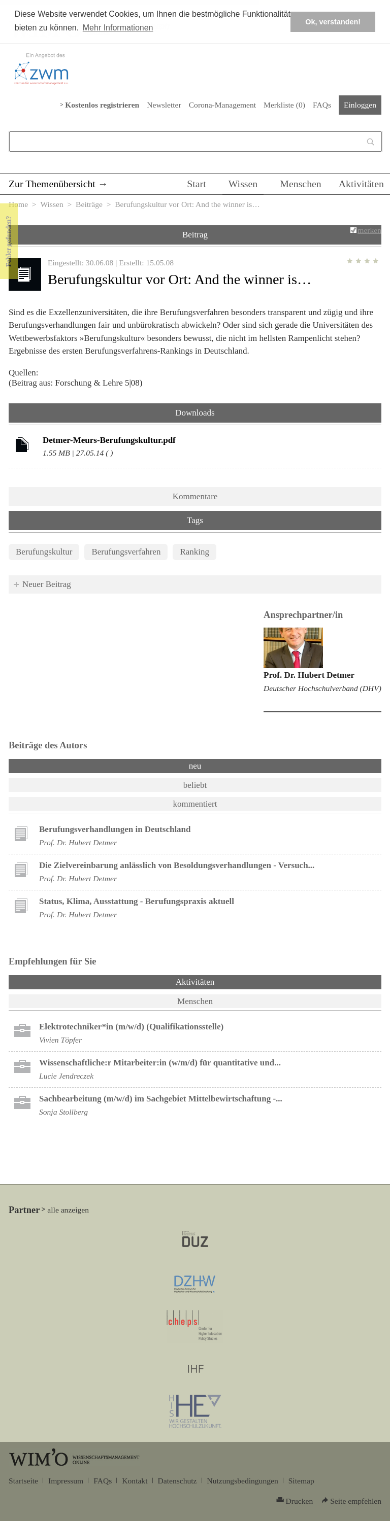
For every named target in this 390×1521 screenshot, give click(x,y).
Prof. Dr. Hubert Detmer (309, 675)
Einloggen (360, 104)
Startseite (23, 1480)
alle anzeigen (68, 1209)
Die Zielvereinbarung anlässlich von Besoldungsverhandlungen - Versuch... (176, 865)
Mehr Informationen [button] (118, 27)
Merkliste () (284, 104)
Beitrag (195, 234)
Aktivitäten (361, 183)
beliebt (195, 785)
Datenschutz (177, 1480)
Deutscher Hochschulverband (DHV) (322, 688)
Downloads (194, 413)
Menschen (300, 183)
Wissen (243, 183)
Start (196, 183)
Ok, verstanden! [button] (333, 22)
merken (369, 230)
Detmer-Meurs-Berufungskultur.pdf (109, 440)
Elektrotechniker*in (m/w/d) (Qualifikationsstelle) (131, 1026)
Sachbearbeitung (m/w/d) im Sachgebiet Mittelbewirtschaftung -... (160, 1098)
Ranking (194, 552)
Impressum (65, 1480)
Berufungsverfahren (125, 552)
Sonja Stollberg (63, 1112)
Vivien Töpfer (60, 1039)
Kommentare (195, 496)
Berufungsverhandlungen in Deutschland (115, 829)
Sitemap (301, 1480)
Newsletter (164, 104)
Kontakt (134, 1480)
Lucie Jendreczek (66, 1075)
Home (18, 204)
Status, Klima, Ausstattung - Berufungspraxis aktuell (136, 901)
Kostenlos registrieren (102, 104)
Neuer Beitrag (46, 584)
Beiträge (89, 204)
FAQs (322, 104)
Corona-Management (222, 104)
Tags (195, 520)
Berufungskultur (44, 552)
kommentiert (195, 804)
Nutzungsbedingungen (242, 1480)
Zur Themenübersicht (52, 183)
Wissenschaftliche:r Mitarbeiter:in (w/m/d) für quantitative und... (160, 1062)
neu (195, 766)
